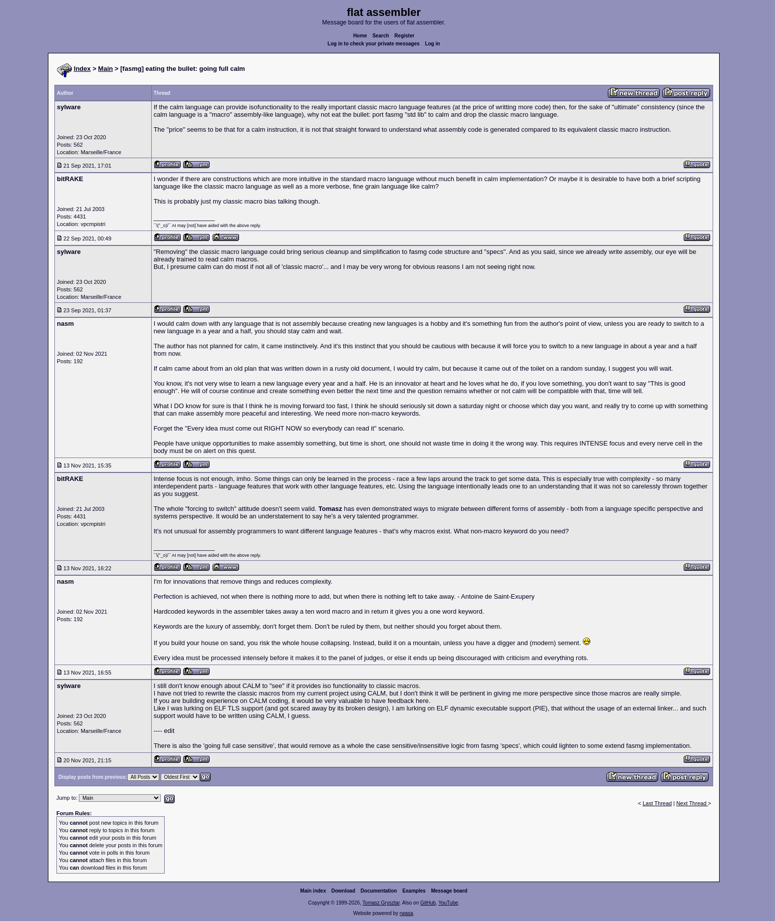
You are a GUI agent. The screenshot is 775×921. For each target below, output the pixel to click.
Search (380, 35)
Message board (449, 891)
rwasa (406, 913)
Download (343, 891)
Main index (313, 891)
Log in (432, 43)
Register (404, 35)
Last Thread (657, 803)
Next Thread (692, 803)
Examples (414, 891)
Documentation (379, 891)
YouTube (448, 903)
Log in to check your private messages (373, 43)
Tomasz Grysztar (380, 903)
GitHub (428, 903)
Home (360, 35)
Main (105, 68)
